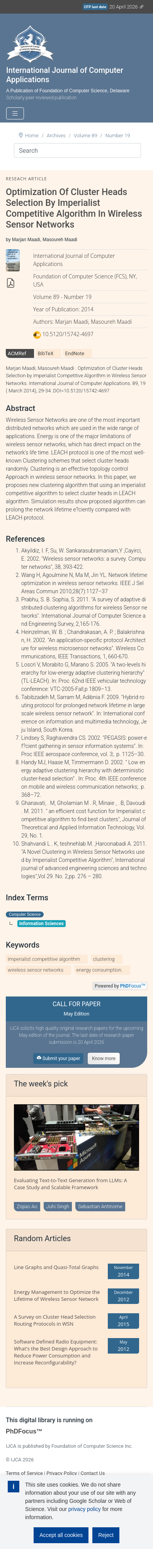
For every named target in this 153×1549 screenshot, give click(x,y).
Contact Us (92, 1473)
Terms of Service (24, 1473)
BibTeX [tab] (46, 353)
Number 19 (117, 135)
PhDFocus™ (24, 1431)
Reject (106, 1535)
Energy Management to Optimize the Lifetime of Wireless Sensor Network (57, 1295)
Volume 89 (85, 135)
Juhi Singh (58, 1206)
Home (32, 135)
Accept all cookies (61, 1535)
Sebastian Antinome (100, 1206)
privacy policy (84, 1509)
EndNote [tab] (74, 353)
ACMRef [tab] (17, 353)
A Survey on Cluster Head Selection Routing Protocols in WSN (55, 1320)
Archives (56, 135)
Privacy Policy (61, 1473)
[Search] (77, 150)
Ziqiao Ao (27, 1206)
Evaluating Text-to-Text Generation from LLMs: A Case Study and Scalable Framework (70, 1184)
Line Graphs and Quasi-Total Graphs (56, 1267)
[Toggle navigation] (15, 113)
